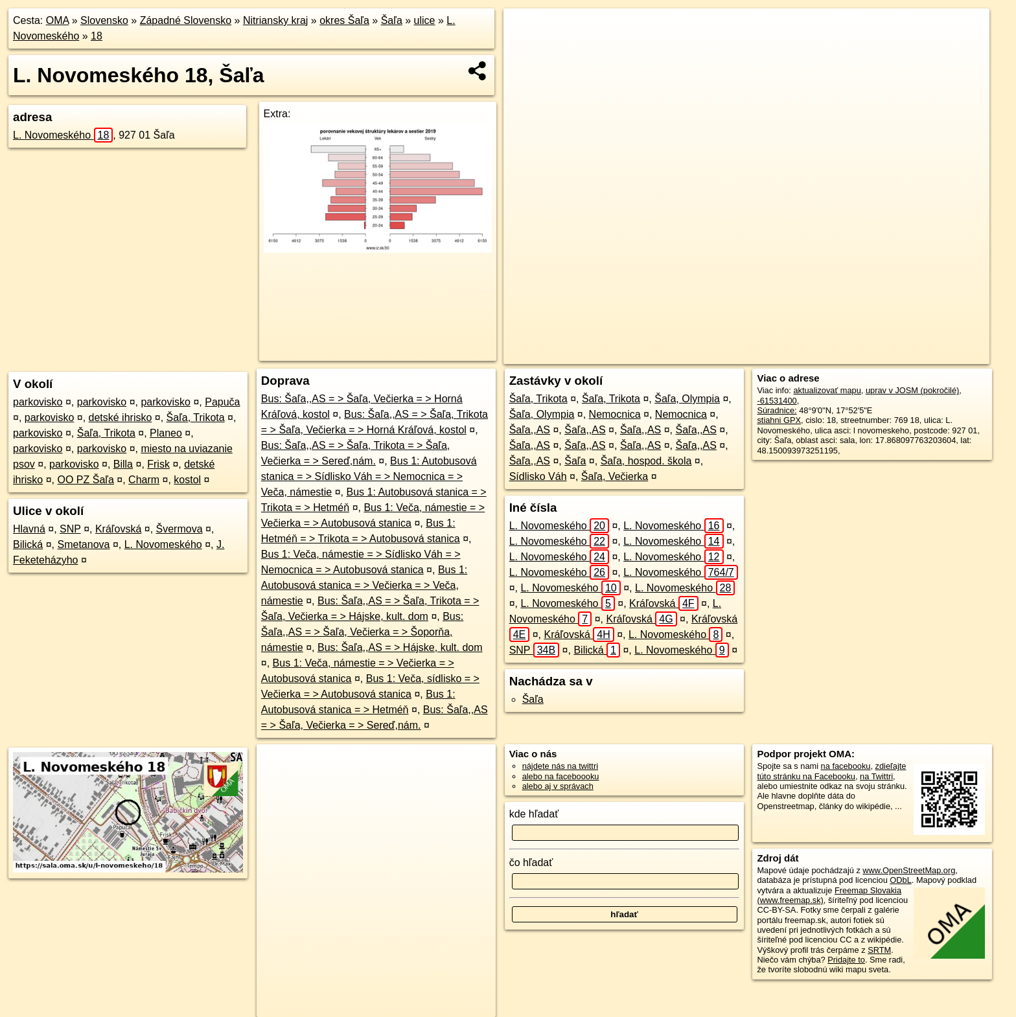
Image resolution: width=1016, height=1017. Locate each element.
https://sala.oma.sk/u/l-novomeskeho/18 (919, 354)
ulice (424, 20)
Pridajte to (846, 960)
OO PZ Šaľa (85, 479)
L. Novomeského (63, 135)
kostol (187, 479)
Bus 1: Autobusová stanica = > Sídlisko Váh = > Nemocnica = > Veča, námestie (369, 476)
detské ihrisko (120, 417)
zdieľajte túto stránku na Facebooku (831, 771)
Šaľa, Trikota (196, 417)
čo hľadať (531, 862)
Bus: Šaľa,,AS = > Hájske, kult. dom (400, 647)
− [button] (526, 50)
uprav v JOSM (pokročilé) (912, 390)
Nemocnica (615, 414)
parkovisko (37, 401)
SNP (70, 528)
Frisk (158, 464)
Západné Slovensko (185, 20)
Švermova (179, 528)
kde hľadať (534, 813)
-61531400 (776, 401)
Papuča (222, 401)
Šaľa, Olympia (687, 398)
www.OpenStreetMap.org (908, 870)
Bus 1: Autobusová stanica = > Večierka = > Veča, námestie (364, 585)
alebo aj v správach (558, 786)
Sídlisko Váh (538, 476)
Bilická (28, 544)
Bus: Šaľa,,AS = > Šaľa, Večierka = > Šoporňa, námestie (362, 632)
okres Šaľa (344, 20)
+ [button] (526, 30)
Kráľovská (118, 528)
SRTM (879, 950)
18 (96, 35)
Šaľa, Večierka (614, 476)
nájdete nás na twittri (560, 766)
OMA (57, 20)
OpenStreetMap (742, 354)
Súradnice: (776, 410)
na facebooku (846, 766)
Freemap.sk (808, 354)
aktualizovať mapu (826, 390)
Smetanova (83, 544)
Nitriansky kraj (275, 20)
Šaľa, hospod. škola (646, 460)
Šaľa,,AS (529, 429)
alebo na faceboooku (560, 776)
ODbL (900, 880)
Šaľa (391, 20)
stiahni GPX (779, 420)
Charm (143, 479)
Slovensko (104, 20)
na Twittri (876, 776)
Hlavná (29, 528)
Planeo (166, 433)
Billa (123, 464)
